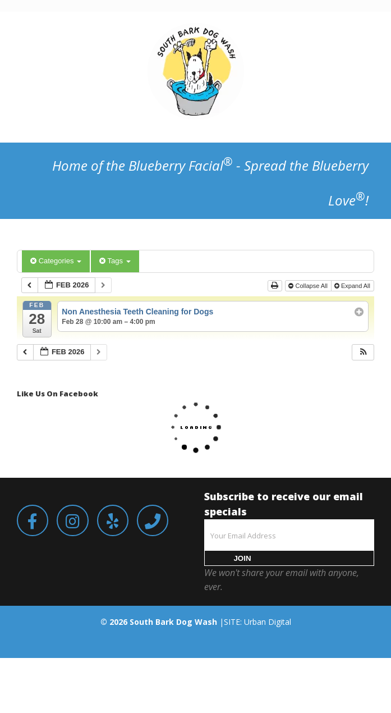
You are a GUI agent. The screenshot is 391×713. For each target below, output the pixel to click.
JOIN (242, 558)
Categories (55, 261)
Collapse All (308, 285)
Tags (114, 261)
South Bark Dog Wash (173, 621)
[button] (363, 352)
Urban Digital (267, 621)
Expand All (353, 285)
